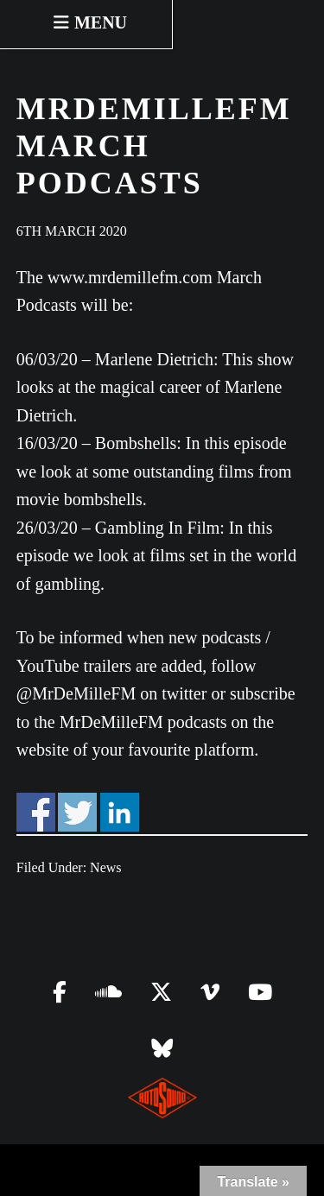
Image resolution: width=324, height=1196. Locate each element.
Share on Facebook (35, 812)
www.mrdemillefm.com (130, 277)
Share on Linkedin (119, 812)
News (105, 867)
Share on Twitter (77, 812)
